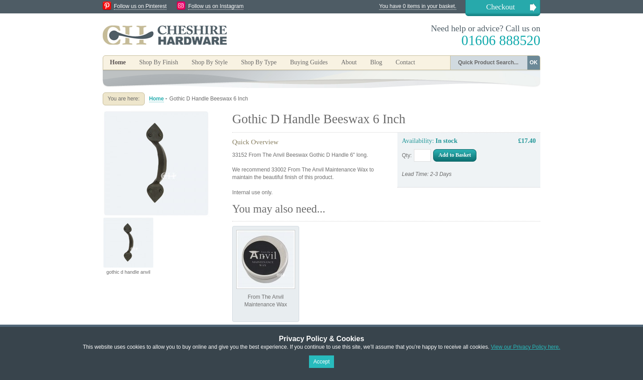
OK (534, 62)
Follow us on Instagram (215, 6)
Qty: (407, 155)
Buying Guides (308, 62)
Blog (376, 62)
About (349, 62)
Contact (405, 62)
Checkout (500, 7)
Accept (321, 362)
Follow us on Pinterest (140, 6)
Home (118, 62)
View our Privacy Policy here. (525, 347)
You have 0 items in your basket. (417, 6)
